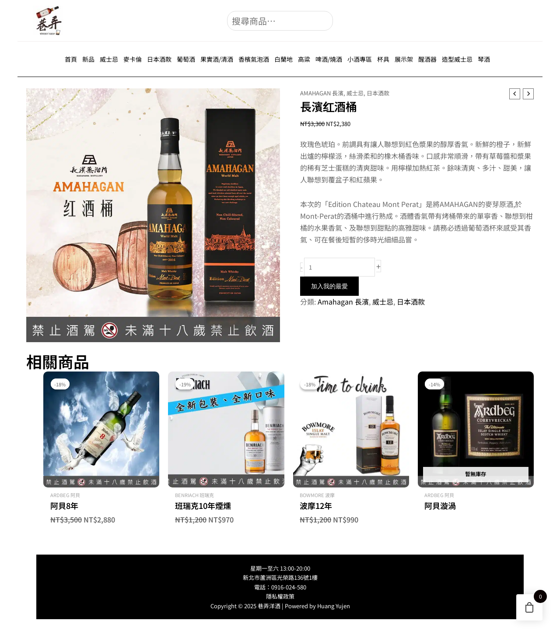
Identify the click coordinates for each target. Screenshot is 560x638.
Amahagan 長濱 (321, 93)
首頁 (71, 59)
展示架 (404, 59)
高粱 (304, 59)
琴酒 (484, 59)
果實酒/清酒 (216, 59)
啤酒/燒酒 (328, 59)
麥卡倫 (132, 59)
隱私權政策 (280, 596)
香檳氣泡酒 (253, 59)
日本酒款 (159, 59)
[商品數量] (339, 267)
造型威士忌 (457, 59)
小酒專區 (359, 59)
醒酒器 (427, 59)
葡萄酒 (186, 59)
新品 (88, 59)
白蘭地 (283, 59)
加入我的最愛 (329, 286)
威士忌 (109, 59)
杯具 (383, 59)
